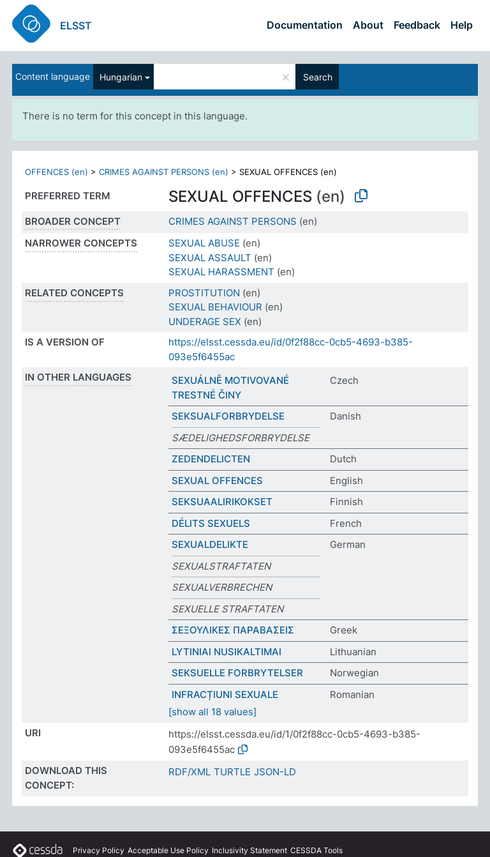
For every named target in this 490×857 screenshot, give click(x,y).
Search (317, 77)
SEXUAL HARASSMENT (221, 272)
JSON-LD (275, 772)
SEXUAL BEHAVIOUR (215, 307)
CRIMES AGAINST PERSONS (232, 221)
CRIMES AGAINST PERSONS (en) (163, 172)
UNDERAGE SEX (204, 321)
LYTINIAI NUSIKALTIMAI (226, 652)
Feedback (417, 25)
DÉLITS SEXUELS (211, 523)
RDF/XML (189, 772)
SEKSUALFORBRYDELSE (228, 416)
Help (461, 25)
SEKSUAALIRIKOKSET (222, 502)
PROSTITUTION (204, 293)
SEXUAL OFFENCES (217, 480)
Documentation (305, 25)
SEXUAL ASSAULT (209, 258)
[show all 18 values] (212, 712)
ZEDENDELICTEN (211, 459)
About (368, 25)
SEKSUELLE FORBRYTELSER (237, 673)
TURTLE (232, 772)
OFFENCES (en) (56, 172)
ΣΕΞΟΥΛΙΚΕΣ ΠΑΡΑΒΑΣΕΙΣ (233, 630)
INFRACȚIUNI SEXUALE (225, 694)
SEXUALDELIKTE (210, 544)
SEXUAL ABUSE (204, 243)
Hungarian (121, 77)
